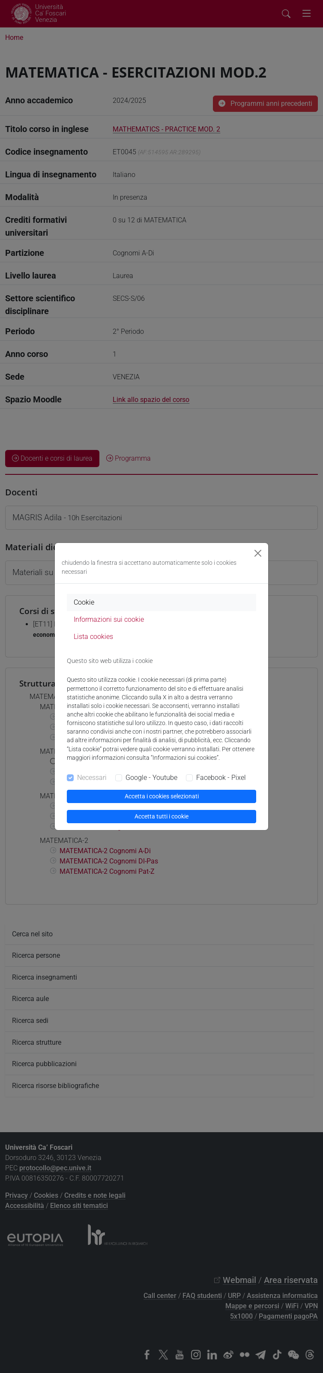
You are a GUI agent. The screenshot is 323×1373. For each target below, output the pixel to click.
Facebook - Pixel (221, 777)
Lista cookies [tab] (93, 637)
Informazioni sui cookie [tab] (109, 619)
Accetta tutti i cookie (161, 816)
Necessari (92, 777)
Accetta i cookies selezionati (162, 796)
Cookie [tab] (84, 602)
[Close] (258, 553)
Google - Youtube (151, 777)
